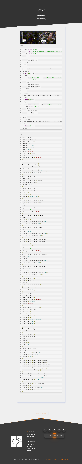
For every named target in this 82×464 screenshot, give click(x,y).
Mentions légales (47, 459)
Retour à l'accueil (41, 413)
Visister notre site (54, 435)
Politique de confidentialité (60, 459)
